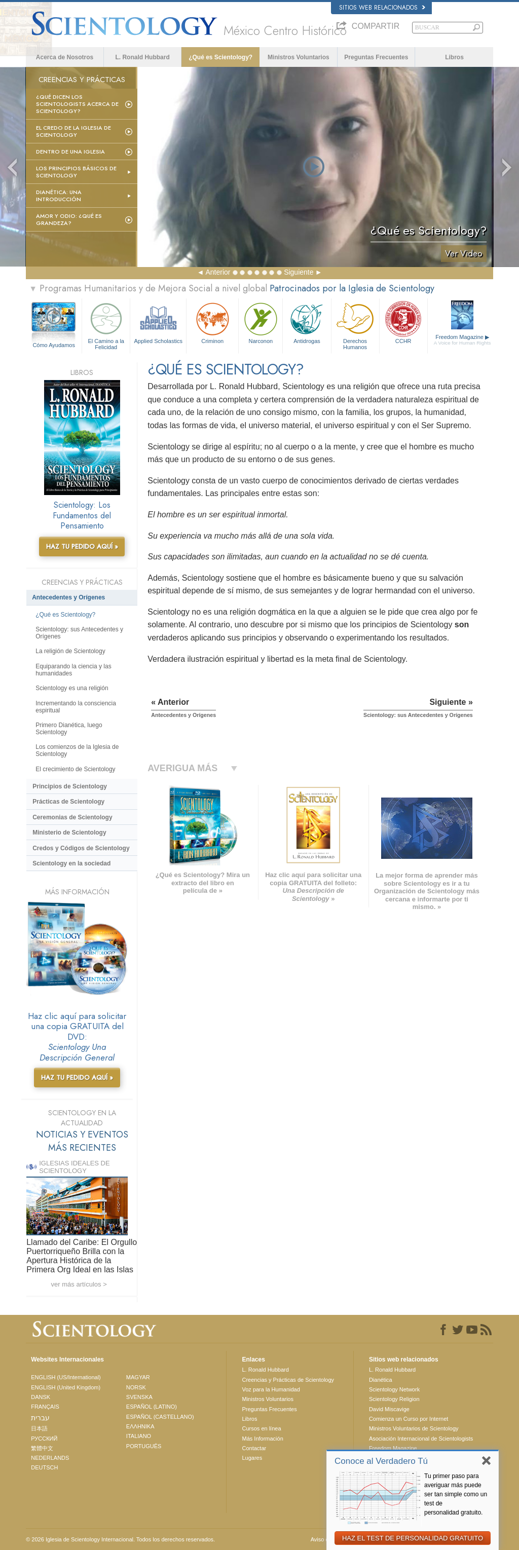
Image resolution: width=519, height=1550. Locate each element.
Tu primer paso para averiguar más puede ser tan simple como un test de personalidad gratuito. (455, 1494)
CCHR (403, 322)
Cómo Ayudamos (53, 345)
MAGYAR (138, 1377)
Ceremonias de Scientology (72, 817)
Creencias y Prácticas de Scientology (288, 1380)
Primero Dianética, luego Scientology (68, 729)
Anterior (217, 272)
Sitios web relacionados (382, 7)
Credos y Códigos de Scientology (80, 848)
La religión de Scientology (70, 651)
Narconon (260, 322)
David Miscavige (389, 1409)
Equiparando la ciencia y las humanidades (73, 670)
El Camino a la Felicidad (106, 324)
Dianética (380, 1380)
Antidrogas (306, 322)
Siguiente (298, 272)
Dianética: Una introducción (59, 195)
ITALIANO (138, 1436)
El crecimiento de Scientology (75, 769)
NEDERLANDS (50, 1458)
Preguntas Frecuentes (376, 57)
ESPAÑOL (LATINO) (151, 1407)
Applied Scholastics (158, 322)
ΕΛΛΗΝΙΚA (140, 1426)
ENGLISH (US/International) (66, 1377)
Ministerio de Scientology (69, 832)
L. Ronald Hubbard (142, 57)
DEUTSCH (44, 1467)
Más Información (262, 1438)
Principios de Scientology (69, 786)
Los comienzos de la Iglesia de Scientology (77, 750)
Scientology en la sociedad (71, 863)
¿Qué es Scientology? (220, 57)
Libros (454, 57)
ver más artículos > (79, 1284)
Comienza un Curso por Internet (409, 1419)
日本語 (39, 1428)
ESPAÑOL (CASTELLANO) (160, 1417)
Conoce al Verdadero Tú (381, 1461)
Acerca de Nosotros (64, 57)
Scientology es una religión (71, 688)
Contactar (254, 1448)
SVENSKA (139, 1397)
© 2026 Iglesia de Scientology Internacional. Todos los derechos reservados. (120, 1539)
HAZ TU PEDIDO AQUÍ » (82, 546)
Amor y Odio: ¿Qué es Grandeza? (69, 219)
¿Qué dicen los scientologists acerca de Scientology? (77, 104)
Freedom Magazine (462, 340)
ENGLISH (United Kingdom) (65, 1387)
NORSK (136, 1387)
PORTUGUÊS (143, 1446)
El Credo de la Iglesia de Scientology (73, 131)
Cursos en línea (261, 1428)
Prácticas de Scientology (68, 801)
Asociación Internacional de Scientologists (421, 1438)
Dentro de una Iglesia (70, 151)
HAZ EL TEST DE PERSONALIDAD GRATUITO (412, 1538)
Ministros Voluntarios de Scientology (414, 1428)
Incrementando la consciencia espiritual (75, 707)
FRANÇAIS (45, 1407)
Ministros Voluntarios (298, 57)
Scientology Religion (394, 1399)
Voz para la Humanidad (271, 1389)
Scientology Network (394, 1389)
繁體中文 (42, 1448)
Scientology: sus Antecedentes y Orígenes (79, 633)
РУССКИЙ (44, 1438)
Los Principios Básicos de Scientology (76, 171)
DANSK (40, 1397)
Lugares (252, 1458)
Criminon (212, 322)
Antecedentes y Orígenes (68, 597)
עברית (40, 1418)
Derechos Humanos (355, 324)
